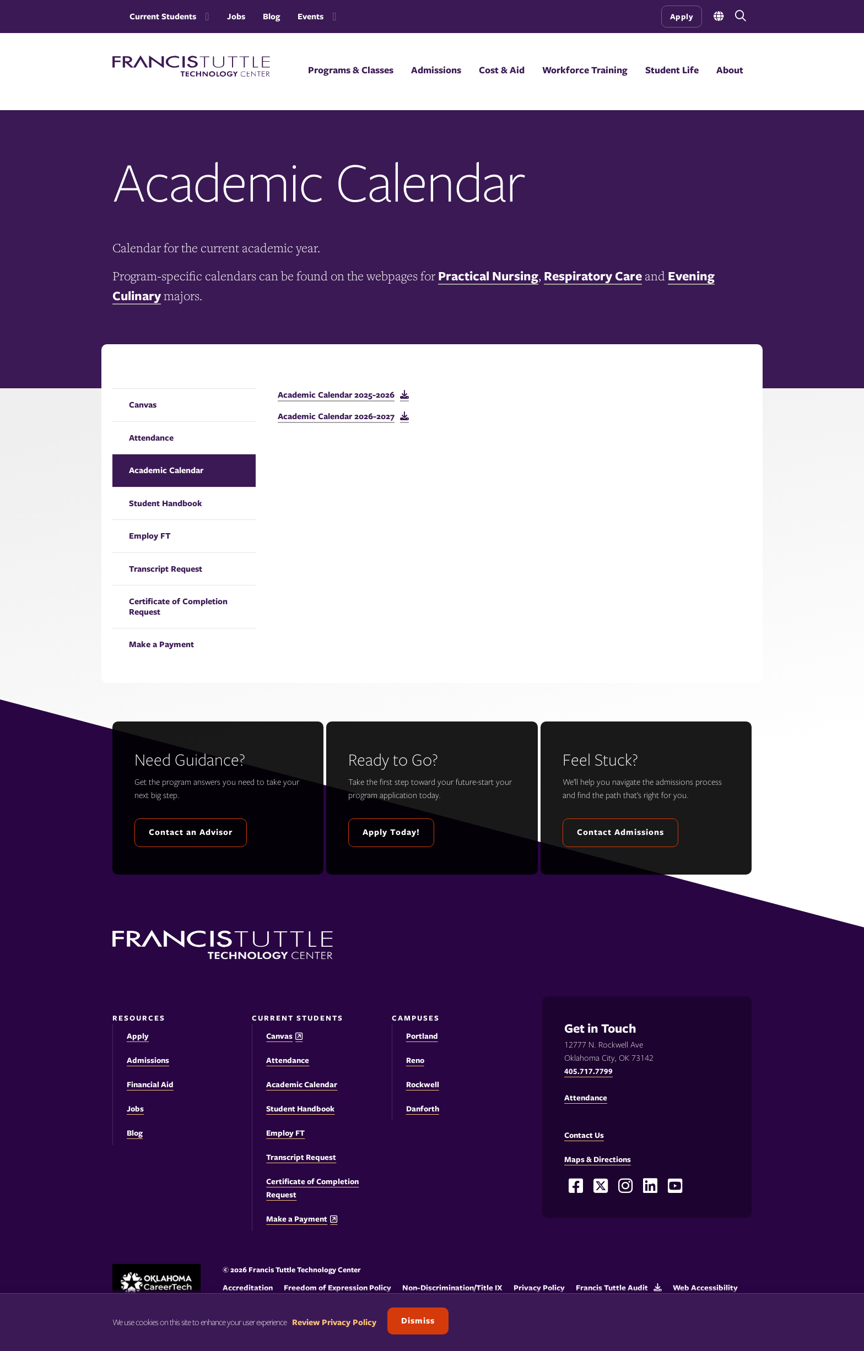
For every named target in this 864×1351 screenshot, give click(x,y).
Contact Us (584, 1135)
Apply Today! (391, 832)
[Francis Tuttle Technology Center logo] (191, 74)
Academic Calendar (166, 470)
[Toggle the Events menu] (332, 17)
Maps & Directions (597, 1159)
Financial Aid (150, 1084)
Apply (682, 16)
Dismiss (418, 1321)
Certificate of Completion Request (178, 606)
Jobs (236, 16)
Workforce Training (585, 70)
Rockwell (422, 1084)
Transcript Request (165, 569)
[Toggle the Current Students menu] (205, 17)
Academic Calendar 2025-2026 (336, 395)
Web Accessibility (705, 1287)
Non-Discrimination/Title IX (452, 1287)
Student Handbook (165, 503)
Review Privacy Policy (334, 1322)
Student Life (672, 70)
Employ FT (150, 536)
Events (310, 16)
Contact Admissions (620, 832)
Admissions (436, 70)
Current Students (162, 16)
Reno (415, 1060)
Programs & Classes (350, 70)
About (729, 70)
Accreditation (248, 1287)
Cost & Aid (502, 70)
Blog (271, 16)
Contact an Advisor (191, 832)
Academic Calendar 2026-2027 (336, 416)
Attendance (151, 438)
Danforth (422, 1108)
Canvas (142, 405)
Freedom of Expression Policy (337, 1287)
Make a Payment (161, 644)
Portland (422, 1035)
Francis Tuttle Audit (612, 1287)
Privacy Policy (539, 1287)
